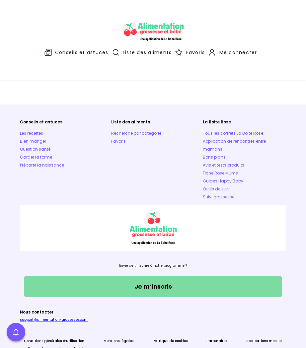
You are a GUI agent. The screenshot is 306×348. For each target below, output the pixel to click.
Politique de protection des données (55, 312)
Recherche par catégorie (136, 97)
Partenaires (216, 304)
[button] (16, 332)
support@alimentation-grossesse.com (54, 283)
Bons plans (214, 120)
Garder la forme (36, 120)
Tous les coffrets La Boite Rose (233, 97)
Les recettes (31, 97)
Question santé (35, 112)
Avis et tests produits (223, 128)
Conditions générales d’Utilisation (54, 304)
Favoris (118, 104)
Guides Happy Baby (223, 144)
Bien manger (33, 104)
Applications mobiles (264, 304)
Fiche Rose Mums (220, 136)
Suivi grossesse (218, 160)
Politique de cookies (170, 304)
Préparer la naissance (42, 128)
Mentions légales (118, 304)
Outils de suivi (217, 152)
